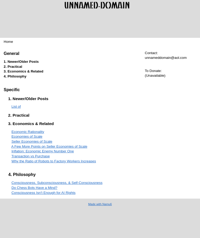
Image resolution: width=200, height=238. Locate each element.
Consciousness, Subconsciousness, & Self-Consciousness (57, 183)
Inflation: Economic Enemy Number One (43, 151)
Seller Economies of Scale (32, 141)
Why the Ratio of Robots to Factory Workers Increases (54, 161)
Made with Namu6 (100, 204)
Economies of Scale (27, 136)
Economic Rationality (28, 132)
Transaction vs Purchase (30, 156)
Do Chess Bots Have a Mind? (34, 188)
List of (16, 106)
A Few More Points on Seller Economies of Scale (49, 146)
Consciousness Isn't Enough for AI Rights (44, 193)
